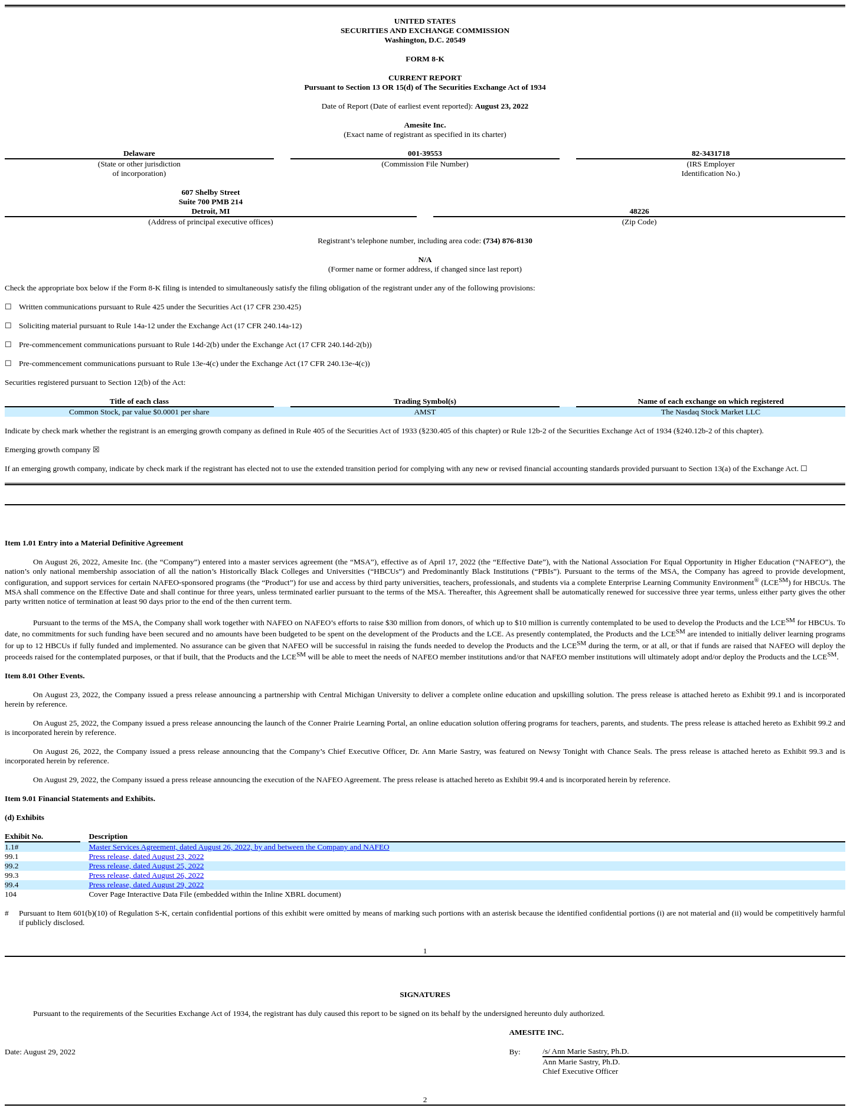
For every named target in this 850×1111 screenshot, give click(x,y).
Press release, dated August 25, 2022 (146, 865)
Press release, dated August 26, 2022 (146, 875)
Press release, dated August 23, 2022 (146, 856)
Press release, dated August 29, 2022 (146, 884)
